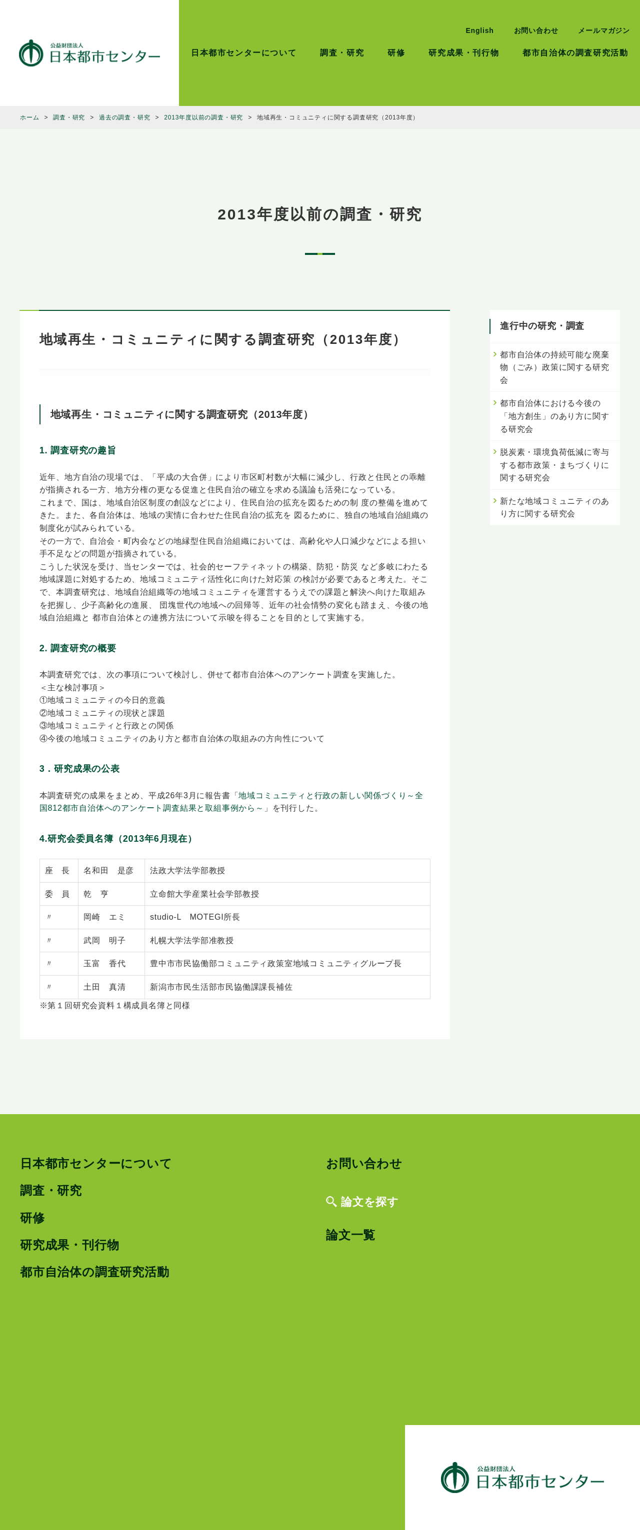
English (480, 30)
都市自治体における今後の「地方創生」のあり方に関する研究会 (554, 416)
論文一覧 (351, 1235)
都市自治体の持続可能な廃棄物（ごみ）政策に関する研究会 (554, 367)
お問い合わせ (536, 30)
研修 (396, 52)
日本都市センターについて (243, 52)
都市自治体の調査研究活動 (575, 52)
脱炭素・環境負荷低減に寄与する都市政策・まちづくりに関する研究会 (554, 465)
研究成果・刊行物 (463, 52)
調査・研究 (342, 52)
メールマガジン (604, 30)
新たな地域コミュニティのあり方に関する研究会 (554, 507)
